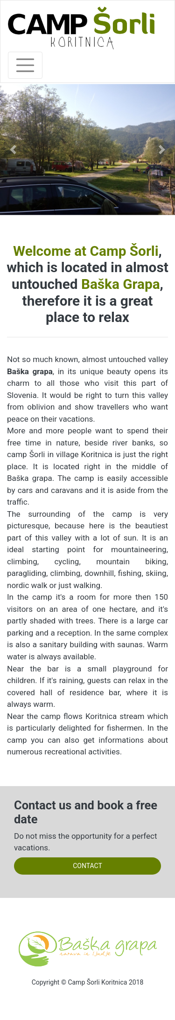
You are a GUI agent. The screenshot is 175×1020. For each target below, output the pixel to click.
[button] (13, 149)
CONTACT (87, 865)
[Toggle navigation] (25, 65)
